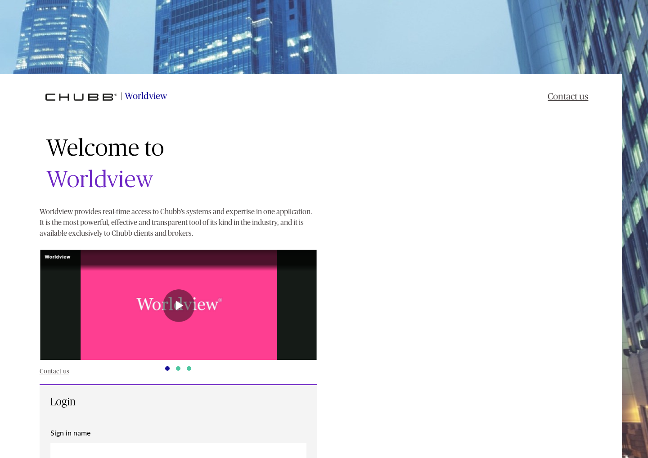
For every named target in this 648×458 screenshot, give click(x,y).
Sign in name (70, 432)
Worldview (146, 96)
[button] (178, 305)
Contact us (568, 96)
